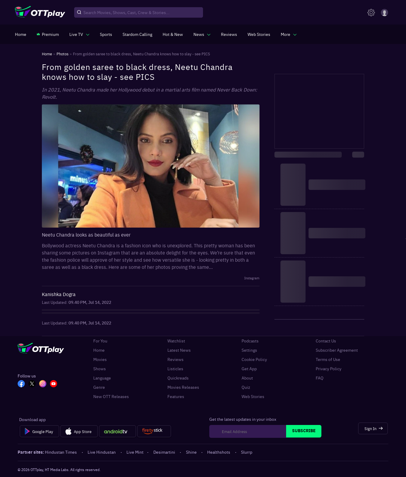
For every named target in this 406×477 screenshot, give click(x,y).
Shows (99, 368)
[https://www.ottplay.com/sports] (106, 34)
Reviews (175, 359)
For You (100, 341)
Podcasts (250, 341)
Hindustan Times (61, 452)
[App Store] (79, 431)
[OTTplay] (40, 13)
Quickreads (178, 378)
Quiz (246, 387)
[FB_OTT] (21, 384)
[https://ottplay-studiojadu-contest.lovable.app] (137, 34)
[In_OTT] (42, 384)
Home (99, 350)
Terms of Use (328, 359)
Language (102, 378)
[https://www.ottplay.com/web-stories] (259, 34)
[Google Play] (39, 431)
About (247, 378)
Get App (249, 368)
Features (175, 396)
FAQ (319, 378)
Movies (100, 359)
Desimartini (164, 452)
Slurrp (246, 452)
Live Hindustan (102, 452)
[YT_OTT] (53, 384)
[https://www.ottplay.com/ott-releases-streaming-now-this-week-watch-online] (173, 34)
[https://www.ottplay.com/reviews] (229, 34)
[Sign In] (373, 428)
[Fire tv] (154, 431)
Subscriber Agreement (337, 350)
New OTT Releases (111, 396)
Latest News (179, 350)
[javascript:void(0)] (79, 34)
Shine (192, 452)
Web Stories (253, 396)
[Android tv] (117, 431)
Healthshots (219, 452)
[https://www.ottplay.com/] (20, 34)
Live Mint (135, 452)
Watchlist (176, 341)
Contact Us (326, 341)
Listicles (175, 368)
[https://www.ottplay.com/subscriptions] (48, 34)
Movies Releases (183, 387)
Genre (99, 387)
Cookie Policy (254, 359)
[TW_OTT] (32, 384)
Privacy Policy (328, 368)
